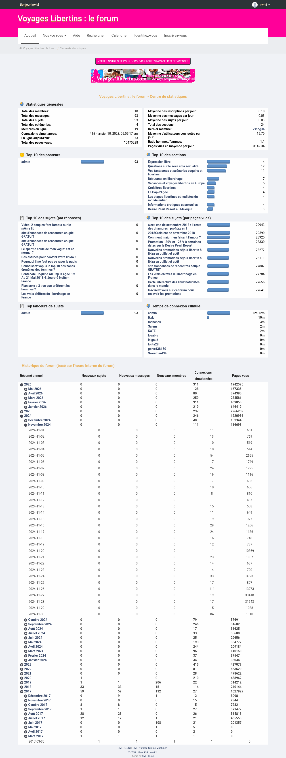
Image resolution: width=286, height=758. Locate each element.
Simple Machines (157, 748)
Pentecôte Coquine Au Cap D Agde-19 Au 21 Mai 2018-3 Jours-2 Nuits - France (48, 277)
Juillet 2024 (36, 633)
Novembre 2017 (39, 700)
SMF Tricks (148, 756)
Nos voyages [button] (54, 35)
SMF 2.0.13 (124, 748)
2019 (27, 682)
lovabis (153, 335)
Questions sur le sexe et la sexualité (173, 166)
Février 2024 (37, 655)
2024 (27, 415)
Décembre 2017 (39, 696)
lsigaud (153, 340)
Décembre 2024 (39, 420)
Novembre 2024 (39, 424)
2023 (27, 664)
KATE (152, 331)
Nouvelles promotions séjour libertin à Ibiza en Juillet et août (175, 251)
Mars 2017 (35, 736)
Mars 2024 (35, 651)
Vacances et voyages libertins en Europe (176, 183)
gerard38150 (157, 349)
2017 (27, 691)
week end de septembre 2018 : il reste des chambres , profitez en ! (174, 226)
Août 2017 (35, 713)
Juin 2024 (35, 637)
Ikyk (151, 317)
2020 (27, 678)
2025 (27, 411)
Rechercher (96, 35)
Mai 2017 (34, 727)
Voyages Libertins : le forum (68, 18)
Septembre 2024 (40, 624)
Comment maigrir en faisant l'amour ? (174, 237)
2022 (27, 669)
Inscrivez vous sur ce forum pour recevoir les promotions (171, 292)
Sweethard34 (157, 353)
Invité (261, 4)
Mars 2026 (35, 398)
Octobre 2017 (37, 705)
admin (25, 162)
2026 (27, 384)
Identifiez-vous (145, 35)
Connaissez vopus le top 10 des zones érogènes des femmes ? (48, 267)
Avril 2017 (35, 731)
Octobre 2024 (37, 620)
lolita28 (153, 344)
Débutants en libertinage (165, 179)
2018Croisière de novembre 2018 (171, 233)
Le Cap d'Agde (158, 192)
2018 (27, 687)
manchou (154, 322)
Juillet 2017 (36, 718)
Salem (152, 326)
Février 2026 (37, 402)
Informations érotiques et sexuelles (173, 205)
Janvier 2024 (37, 660)
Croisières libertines (162, 188)
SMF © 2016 (140, 748)
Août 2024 (35, 628)
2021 (27, 673)
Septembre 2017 (40, 709)
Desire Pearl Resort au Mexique (170, 209)
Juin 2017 (35, 722)
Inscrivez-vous (175, 35)
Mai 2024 (34, 642)
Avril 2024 (35, 646)
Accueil (30, 35)
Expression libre (159, 162)
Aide (76, 35)
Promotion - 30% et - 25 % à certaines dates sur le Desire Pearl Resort (174, 243)
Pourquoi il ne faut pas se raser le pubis (49, 261)
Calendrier (119, 35)
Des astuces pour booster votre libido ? (48, 257)
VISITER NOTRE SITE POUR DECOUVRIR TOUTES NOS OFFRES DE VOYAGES (143, 61)
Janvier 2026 (37, 407)
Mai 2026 (34, 389)
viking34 (259, 129)
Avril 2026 (35, 393)
